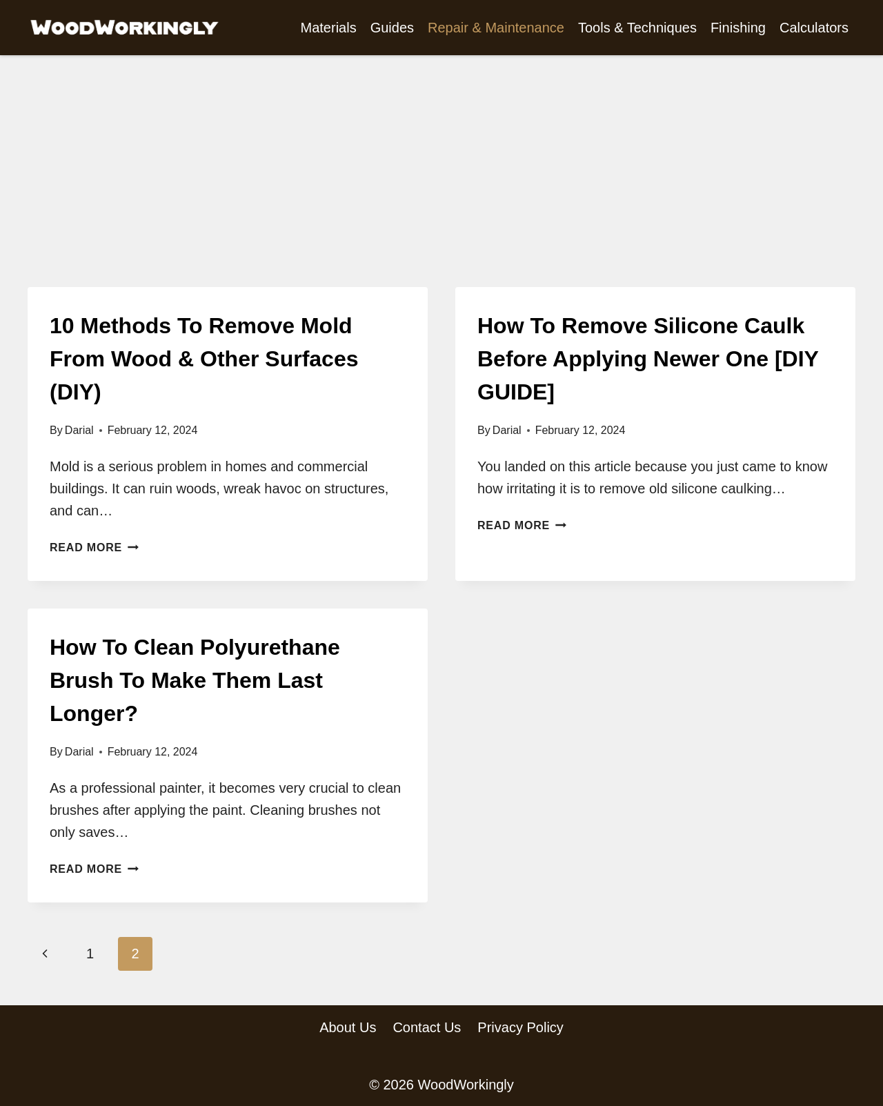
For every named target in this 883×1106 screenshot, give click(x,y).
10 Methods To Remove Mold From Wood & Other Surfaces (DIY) (204, 358)
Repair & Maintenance (496, 27)
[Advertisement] (441, 183)
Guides (392, 27)
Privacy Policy (520, 1027)
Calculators (814, 27)
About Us (347, 1027)
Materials (329, 27)
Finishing (738, 27)
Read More (94, 547)
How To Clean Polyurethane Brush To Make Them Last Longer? (195, 680)
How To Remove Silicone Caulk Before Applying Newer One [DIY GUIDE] (647, 358)
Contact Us (427, 1027)
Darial (79, 430)
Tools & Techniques (637, 27)
